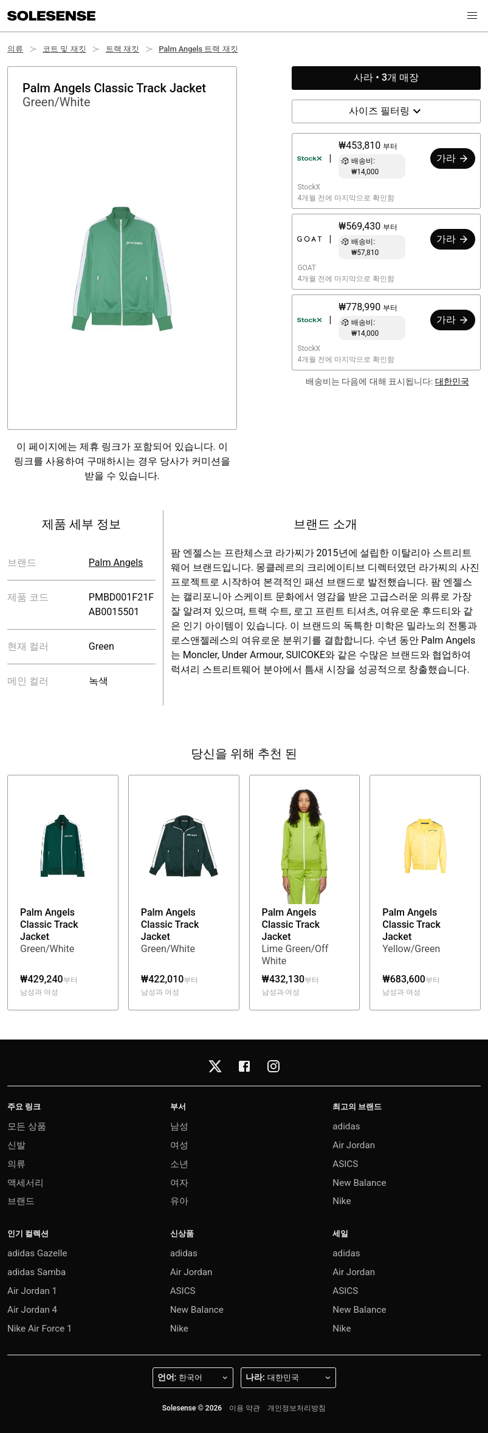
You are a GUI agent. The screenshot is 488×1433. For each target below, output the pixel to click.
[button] (472, 16)
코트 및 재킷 (64, 48)
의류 (15, 48)
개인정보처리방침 (296, 1408)
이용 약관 (244, 1408)
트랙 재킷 (122, 48)
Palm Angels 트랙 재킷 (198, 48)
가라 (452, 158)
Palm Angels (116, 562)
